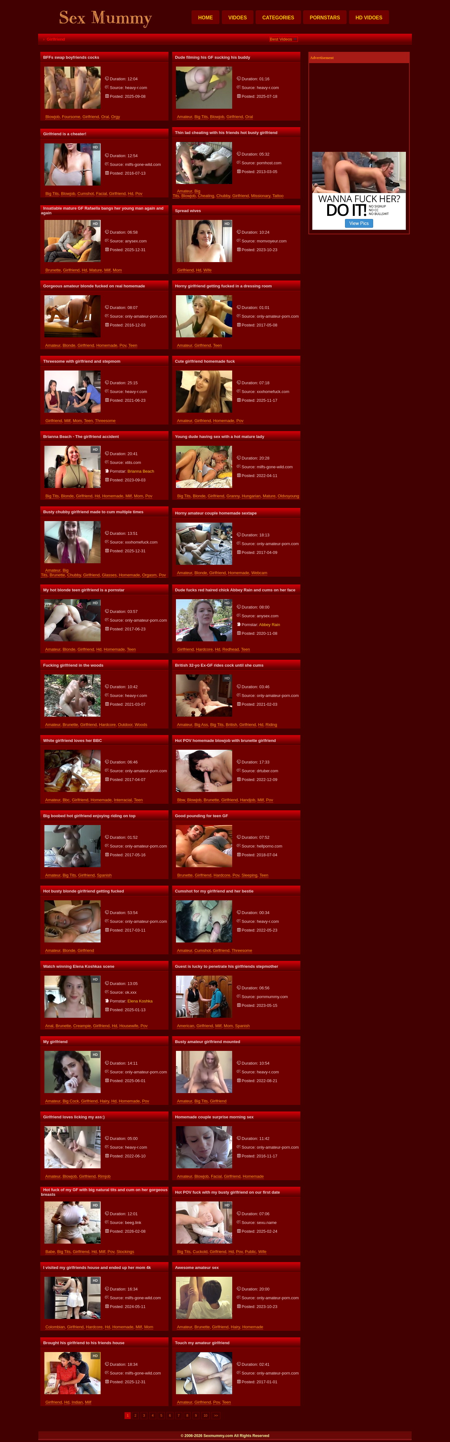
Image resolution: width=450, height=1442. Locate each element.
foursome (71, 116)
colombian (55, 1327)
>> (216, 1415)
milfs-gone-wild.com (143, 164)
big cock (70, 1101)
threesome (105, 420)
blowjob (52, 116)
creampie (82, 1025)
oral (105, 116)
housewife (128, 1025)
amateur (184, 116)
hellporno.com (269, 846)
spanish (104, 875)
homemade (106, 345)
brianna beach (141, 471)
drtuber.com (267, 770)
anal (49, 1025)
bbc (65, 800)
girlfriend (90, 116)
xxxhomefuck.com (273, 391)
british (231, 724)
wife (207, 270)
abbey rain (269, 624)
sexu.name (267, 1222)
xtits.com (133, 462)
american (185, 1025)
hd (130, 193)
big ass (201, 724)
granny (233, 496)
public (250, 1251)
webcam (259, 572)
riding (271, 724)
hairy (104, 1101)
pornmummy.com (272, 996)
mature (95, 270)
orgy (115, 116)
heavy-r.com (136, 87)
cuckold (200, 1251)
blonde (68, 345)
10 (206, 1415)
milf (107, 270)
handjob (247, 800)
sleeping (250, 875)
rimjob (104, 1176)
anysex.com (136, 241)
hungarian (251, 496)
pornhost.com (269, 163)
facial (101, 193)
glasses (109, 575)
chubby (223, 195)
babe (50, 1251)
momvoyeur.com (272, 241)
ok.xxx (131, 992)
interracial (123, 800)
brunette (53, 270)
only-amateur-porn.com (146, 316)
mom (117, 270)
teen (132, 345)
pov (138, 193)
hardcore (204, 649)
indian (77, 1402)
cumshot (86, 193)
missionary (260, 195)
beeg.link (133, 1222)
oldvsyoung (288, 496)
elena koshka (140, 1001)
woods (141, 724)
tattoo (277, 195)
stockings (125, 1251)
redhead (230, 649)
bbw (181, 800)
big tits (201, 116)
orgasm (149, 575)
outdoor (125, 724)
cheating (206, 195)
